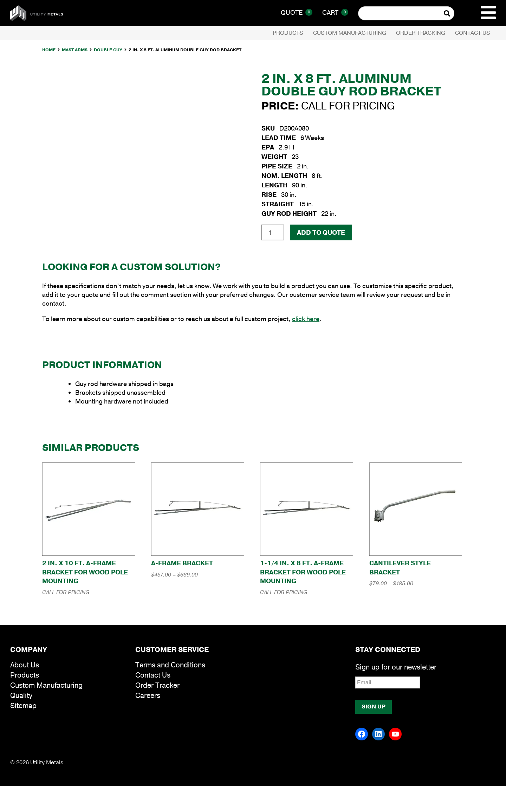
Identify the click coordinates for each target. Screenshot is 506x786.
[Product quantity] (272, 232)
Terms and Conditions (170, 665)
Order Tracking (420, 33)
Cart (335, 12)
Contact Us (472, 33)
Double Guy (108, 50)
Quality (21, 695)
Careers (147, 695)
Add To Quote (321, 232)
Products (288, 33)
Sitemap (23, 706)
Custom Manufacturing (349, 33)
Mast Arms (74, 50)
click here (305, 319)
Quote (296, 12)
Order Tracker (157, 685)
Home (49, 50)
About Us (24, 665)
